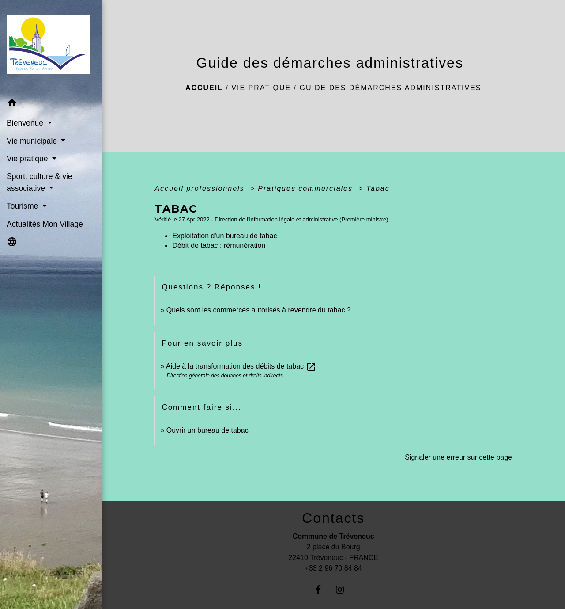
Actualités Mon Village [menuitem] (45, 224)
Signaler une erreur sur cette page (458, 457)
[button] (51, 104)
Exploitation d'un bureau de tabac (224, 236)
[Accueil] (51, 47)
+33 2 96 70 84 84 (333, 568)
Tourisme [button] (23, 206)
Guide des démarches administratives (391, 87)
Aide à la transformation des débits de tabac (241, 366)
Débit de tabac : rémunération (218, 245)
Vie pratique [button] (28, 158)
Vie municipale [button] (33, 141)
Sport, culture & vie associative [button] (39, 182)
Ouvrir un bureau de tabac (207, 430)
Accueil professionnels (200, 188)
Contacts (333, 518)
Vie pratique (261, 87)
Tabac (378, 188)
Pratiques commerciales (306, 188)
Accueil (204, 87)
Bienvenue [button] (26, 122)
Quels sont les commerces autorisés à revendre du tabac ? (258, 310)
